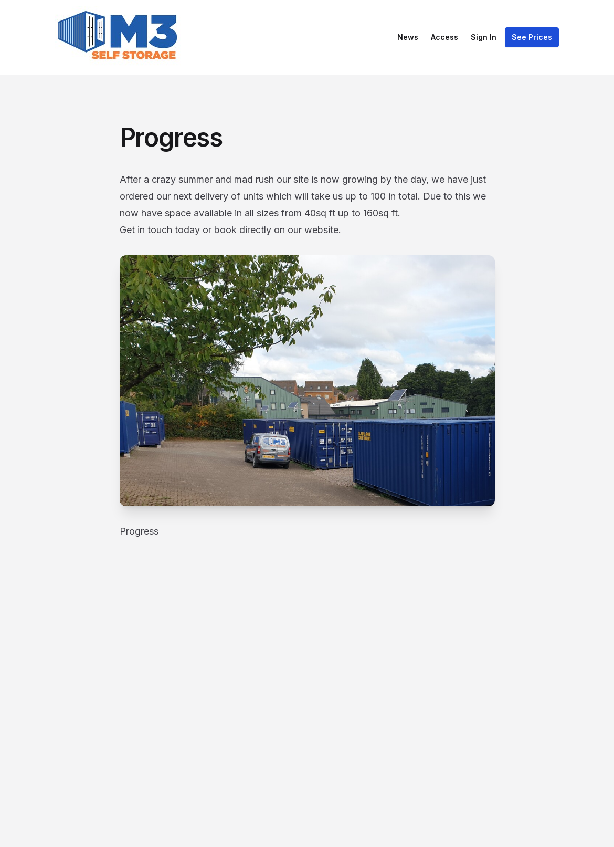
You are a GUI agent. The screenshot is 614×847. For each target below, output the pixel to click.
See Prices (532, 37)
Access (444, 37)
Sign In (483, 37)
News (407, 37)
